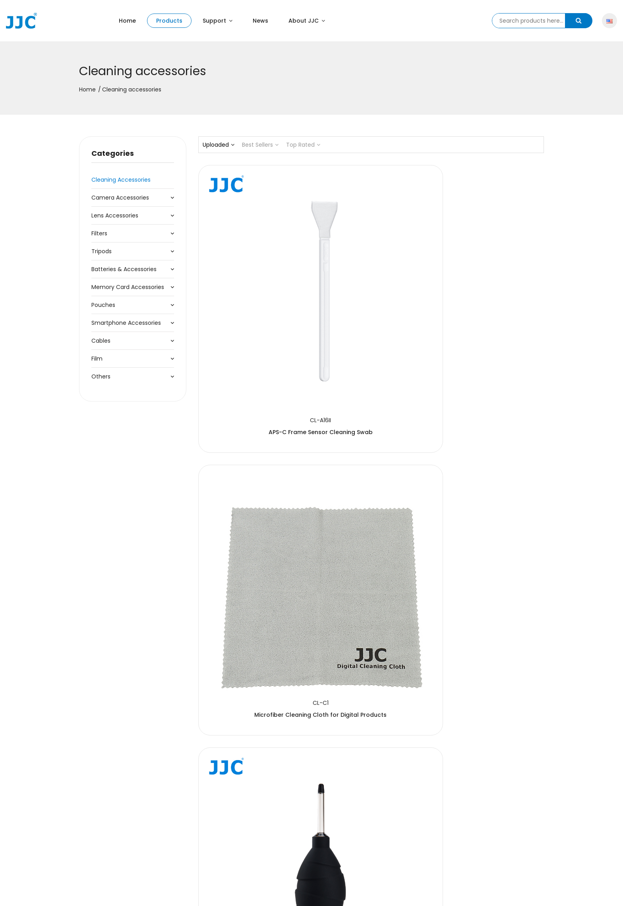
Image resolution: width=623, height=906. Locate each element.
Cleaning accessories (121, 180)
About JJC (306, 21)
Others (100, 376)
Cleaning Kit (371, 619)
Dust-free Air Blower (490, 295)
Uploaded (218, 145)
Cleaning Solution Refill (371, 457)
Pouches (103, 305)
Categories (112, 153)
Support (217, 21)
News (260, 21)
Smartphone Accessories (126, 323)
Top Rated (303, 145)
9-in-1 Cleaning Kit (251, 457)
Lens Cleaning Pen (252, 781)
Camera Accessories (120, 198)
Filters (99, 233)
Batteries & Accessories (124, 269)
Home (127, 21)
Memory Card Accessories (127, 287)
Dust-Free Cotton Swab (252, 619)
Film (97, 359)
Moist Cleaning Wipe (490, 457)
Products (169, 21)
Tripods (101, 251)
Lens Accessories (114, 215)
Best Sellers (260, 145)
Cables (100, 341)
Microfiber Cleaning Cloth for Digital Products (390, 287)
